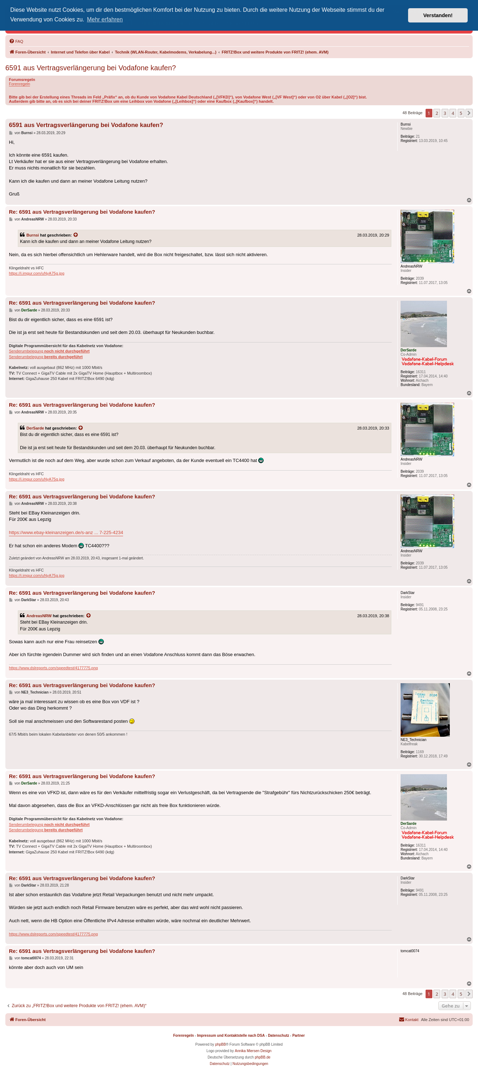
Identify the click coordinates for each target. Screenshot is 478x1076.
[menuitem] (16, 41)
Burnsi (32, 235)
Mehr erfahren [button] (105, 19)
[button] (469, 113)
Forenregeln (19, 84)
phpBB (220, 1044)
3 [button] (445, 113)
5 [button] (461, 113)
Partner (298, 1035)
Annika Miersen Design (253, 1051)
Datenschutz (278, 1035)
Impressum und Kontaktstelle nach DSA (231, 1035)
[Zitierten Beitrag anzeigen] (76, 235)
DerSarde (35, 428)
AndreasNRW (39, 616)
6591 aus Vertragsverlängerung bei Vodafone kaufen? (90, 68)
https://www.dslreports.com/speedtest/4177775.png (53, 668)
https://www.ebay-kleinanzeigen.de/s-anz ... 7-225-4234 (66, 532)
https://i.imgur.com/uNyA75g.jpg (36, 273)
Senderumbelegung (49, 351)
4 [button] (453, 113)
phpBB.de (262, 1057)
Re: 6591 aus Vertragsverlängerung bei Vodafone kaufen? (82, 212)
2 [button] (437, 113)
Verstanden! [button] (438, 15)
